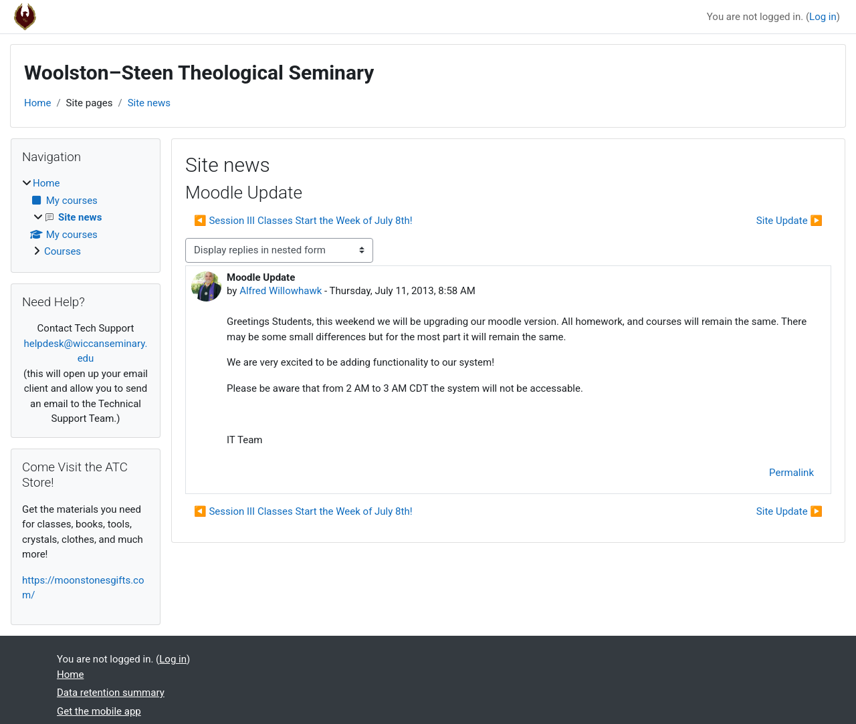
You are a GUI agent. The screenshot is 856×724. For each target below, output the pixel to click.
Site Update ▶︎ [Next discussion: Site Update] (789, 221)
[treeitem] (85, 217)
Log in (823, 17)
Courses (62, 251)
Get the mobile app (99, 711)
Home (37, 103)
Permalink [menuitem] (791, 473)
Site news (149, 103)
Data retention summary (111, 693)
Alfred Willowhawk (280, 291)
